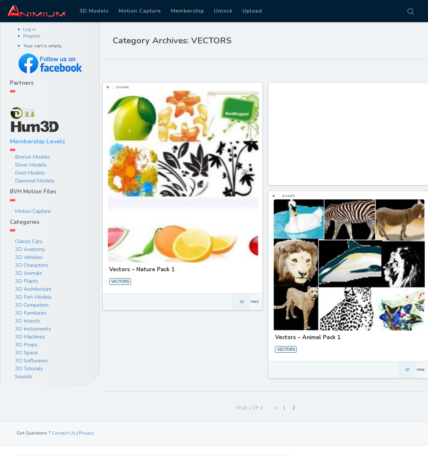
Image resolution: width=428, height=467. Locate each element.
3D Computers (32, 305)
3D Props (26, 344)
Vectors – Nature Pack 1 (142, 269)
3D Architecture (33, 289)
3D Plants (26, 281)
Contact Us (63, 433)
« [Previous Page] (275, 408)
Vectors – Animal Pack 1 (307, 337)
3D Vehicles (29, 257)
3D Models (94, 11)
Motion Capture (140, 11)
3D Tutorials (29, 368)
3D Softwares (31, 360)
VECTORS (120, 281)
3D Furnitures (30, 313)
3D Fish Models (33, 297)
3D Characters (31, 265)
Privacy (86, 433)
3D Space (26, 352)
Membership (187, 11)
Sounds (23, 376)
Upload (252, 11)
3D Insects (27, 321)
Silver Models (31, 165)
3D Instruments (33, 329)
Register (32, 36)
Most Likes (146, 69)
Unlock (223, 11)
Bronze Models (32, 157)
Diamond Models (34, 180)
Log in (29, 29)
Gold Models (30, 173)
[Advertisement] (349, 137)
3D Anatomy (30, 249)
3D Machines (30, 336)
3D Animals (28, 273)
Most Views (183, 69)
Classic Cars (28, 241)
